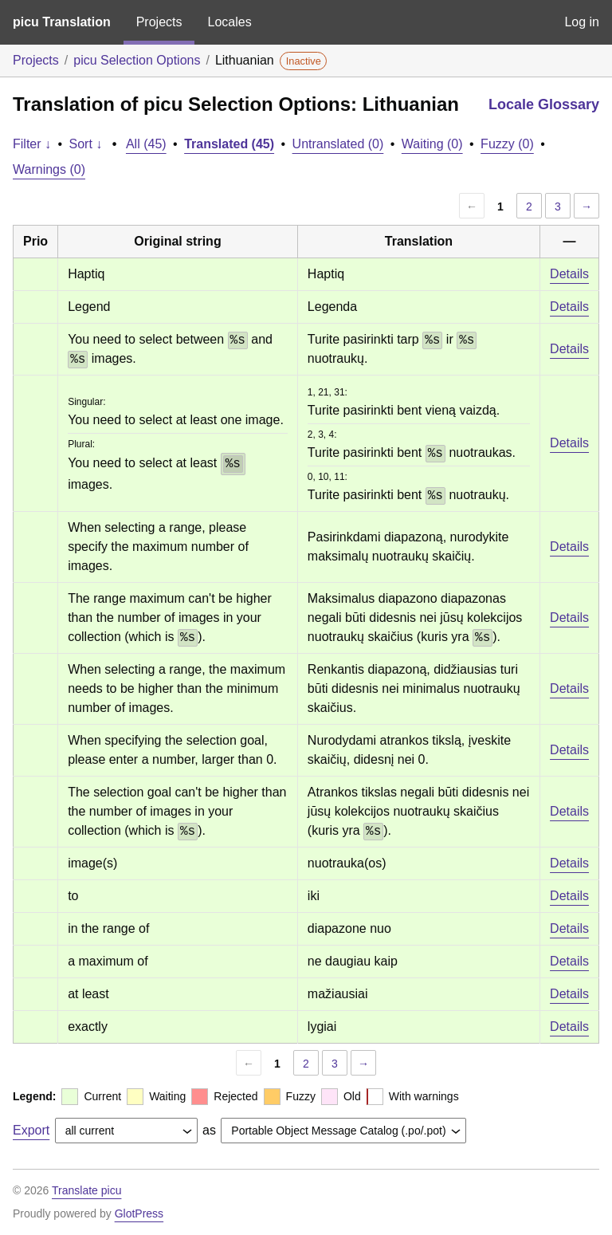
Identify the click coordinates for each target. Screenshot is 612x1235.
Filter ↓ (32, 144)
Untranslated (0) (338, 144)
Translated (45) (229, 144)
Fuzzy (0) (507, 144)
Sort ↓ (86, 144)
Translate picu (86, 1190)
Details (569, 274)
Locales (229, 22)
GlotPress (139, 1213)
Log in (581, 22)
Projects (159, 22)
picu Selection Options (136, 60)
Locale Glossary (543, 104)
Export (31, 1130)
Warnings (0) (49, 169)
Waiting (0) (432, 144)
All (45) (146, 144)
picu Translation (62, 22)
